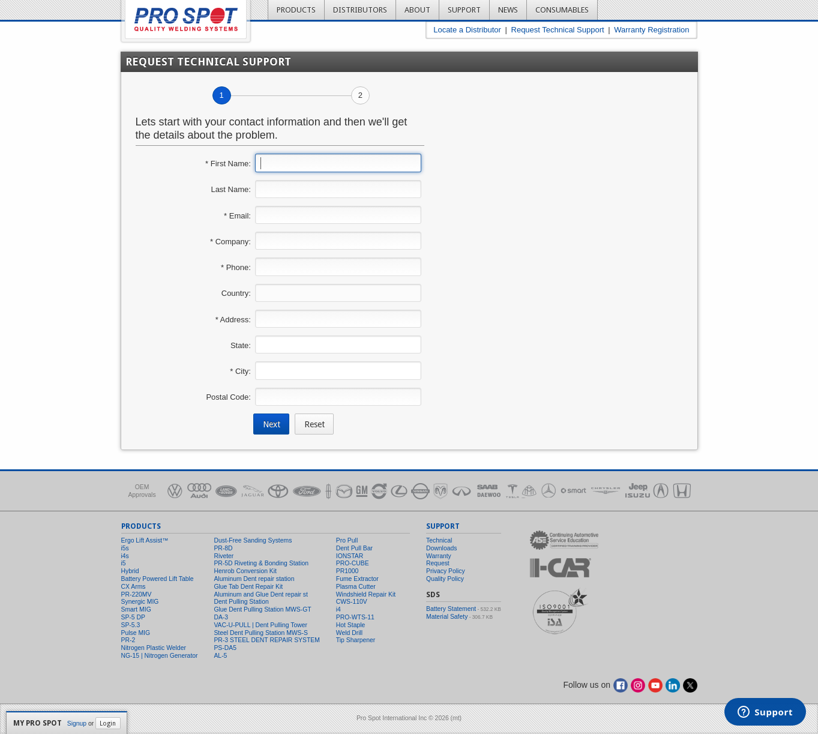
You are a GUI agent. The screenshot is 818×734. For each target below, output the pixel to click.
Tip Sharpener (355, 640)
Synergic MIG (140, 601)
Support (464, 9)
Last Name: (230, 189)
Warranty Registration (651, 29)
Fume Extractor (357, 579)
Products (296, 9)
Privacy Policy (445, 571)
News (508, 9)
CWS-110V (351, 601)
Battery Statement (451, 609)
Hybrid (130, 571)
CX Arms (133, 586)
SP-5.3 (130, 625)
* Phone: (236, 267)
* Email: (237, 215)
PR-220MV (136, 594)
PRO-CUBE (352, 563)
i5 (123, 563)
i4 (338, 609)
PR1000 (347, 571)
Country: (236, 293)
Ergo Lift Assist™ (145, 540)
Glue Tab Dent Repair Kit (248, 586)
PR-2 (128, 640)
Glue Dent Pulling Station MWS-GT (262, 609)
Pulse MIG (136, 633)
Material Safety (447, 616)
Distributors (360, 9)
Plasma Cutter (356, 586)
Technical (439, 540)
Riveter (223, 556)
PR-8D (223, 548)
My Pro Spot (37, 723)
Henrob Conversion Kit (245, 571)
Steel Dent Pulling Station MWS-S (261, 633)
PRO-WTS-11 (355, 617)
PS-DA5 (225, 648)
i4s (125, 556)
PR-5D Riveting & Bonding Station (261, 563)
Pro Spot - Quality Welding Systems (186, 19)
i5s (125, 548)
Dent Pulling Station (241, 601)
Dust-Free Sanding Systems (253, 540)
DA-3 (221, 617)
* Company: (230, 241)
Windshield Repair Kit (365, 594)
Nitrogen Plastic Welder (153, 648)
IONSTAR (349, 556)
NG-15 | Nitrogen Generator (159, 655)
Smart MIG (136, 609)
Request (438, 563)
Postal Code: (228, 397)
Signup (76, 723)
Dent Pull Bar (354, 548)
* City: (240, 371)
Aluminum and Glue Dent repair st (261, 594)
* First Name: (228, 163)
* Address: (233, 319)
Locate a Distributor (467, 29)
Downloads (441, 548)
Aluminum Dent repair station (254, 579)
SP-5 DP (133, 617)
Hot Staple (350, 625)
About (417, 9)
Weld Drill (349, 633)
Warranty (438, 556)
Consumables (562, 9)
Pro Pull (347, 540)
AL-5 (220, 655)
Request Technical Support (557, 29)
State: (240, 345)
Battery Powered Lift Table (157, 579)
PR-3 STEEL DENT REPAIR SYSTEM (267, 640)
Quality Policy (445, 579)
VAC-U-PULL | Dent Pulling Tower (260, 625)
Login (108, 723)
